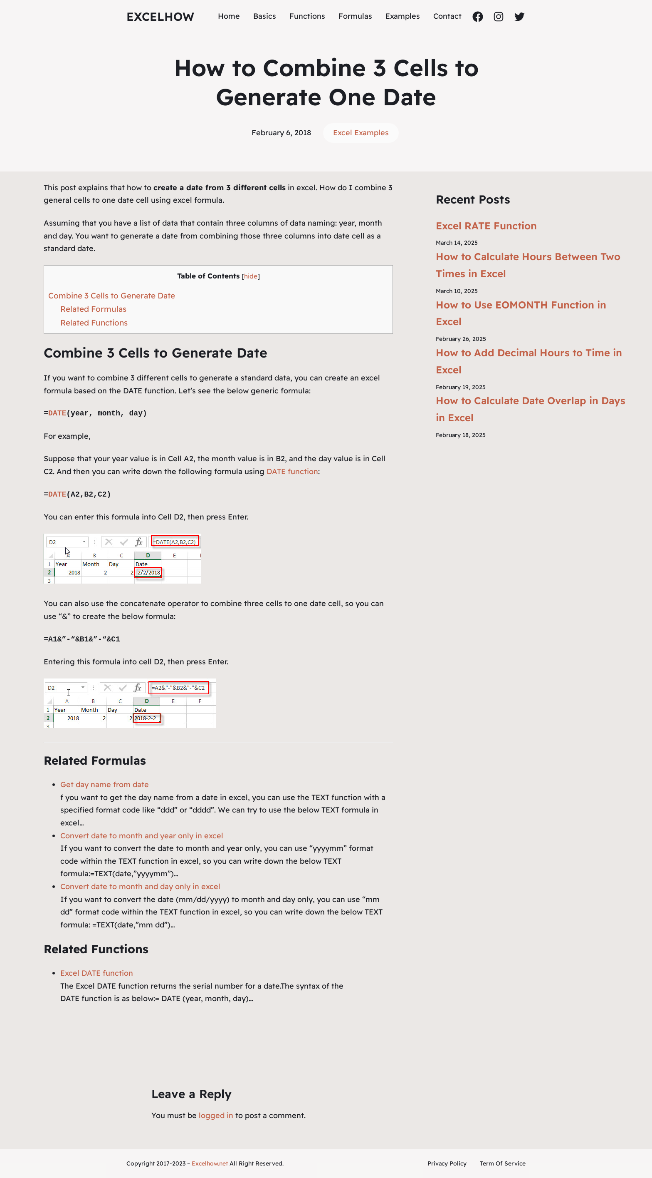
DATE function (292, 471)
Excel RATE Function (486, 225)
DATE (57, 413)
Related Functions (94, 323)
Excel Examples (361, 132)
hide (250, 276)
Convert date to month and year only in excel (141, 835)
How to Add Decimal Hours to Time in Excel (529, 361)
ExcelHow (160, 16)
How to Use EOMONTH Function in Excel (521, 313)
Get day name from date (104, 784)
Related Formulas (93, 309)
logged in (216, 1115)
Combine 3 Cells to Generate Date (111, 296)
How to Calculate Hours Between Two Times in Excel (528, 265)
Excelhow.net (210, 1163)
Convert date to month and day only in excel (140, 886)
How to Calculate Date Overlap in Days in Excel (530, 409)
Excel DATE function (96, 973)
